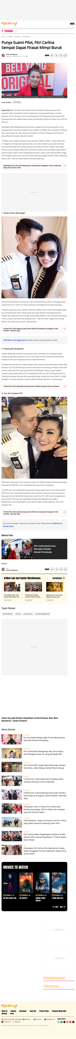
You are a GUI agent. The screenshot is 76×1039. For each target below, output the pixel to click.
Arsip (12, 1013)
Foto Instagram (7, 614)
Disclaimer (23, 1011)
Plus (25, 845)
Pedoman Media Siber (59, 1011)
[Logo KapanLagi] (9, 23)
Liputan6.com (7, 1019)
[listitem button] (61, 55)
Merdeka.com (49, 1019)
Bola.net (26, 1019)
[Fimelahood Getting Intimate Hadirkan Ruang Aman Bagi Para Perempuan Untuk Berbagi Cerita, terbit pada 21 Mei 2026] (33, 591)
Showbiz (9, 36)
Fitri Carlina (26, 36)
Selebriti (17, 36)
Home (3, 36)
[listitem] (16, 30)
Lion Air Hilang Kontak (42, 614)
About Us (4, 1011)
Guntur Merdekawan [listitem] (12, 54)
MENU (72, 23)
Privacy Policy (44, 1011)
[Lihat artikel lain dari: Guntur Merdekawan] (58, 578)
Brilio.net (16, 1022)
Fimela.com (6, 1022)
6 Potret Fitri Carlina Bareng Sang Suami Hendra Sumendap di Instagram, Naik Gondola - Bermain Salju (30, 330)
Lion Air (18, 614)
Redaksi (13, 1011)
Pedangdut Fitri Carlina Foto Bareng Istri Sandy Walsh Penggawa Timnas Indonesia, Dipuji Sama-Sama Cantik (32, 167)
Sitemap (4, 1013)
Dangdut (27, 735)
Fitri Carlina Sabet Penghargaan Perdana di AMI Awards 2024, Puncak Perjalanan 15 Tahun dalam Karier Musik (45, 837)
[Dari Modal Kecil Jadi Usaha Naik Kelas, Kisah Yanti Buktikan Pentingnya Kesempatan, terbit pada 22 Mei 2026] (12, 591)
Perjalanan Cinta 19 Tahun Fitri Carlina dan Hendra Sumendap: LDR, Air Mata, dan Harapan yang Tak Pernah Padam (44, 809)
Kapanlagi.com (17, 1019)
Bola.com (37, 1019)
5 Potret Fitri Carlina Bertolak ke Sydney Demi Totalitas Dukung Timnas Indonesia (31, 386)
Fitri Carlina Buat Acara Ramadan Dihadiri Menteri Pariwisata (45, 549)
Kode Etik (33, 1011)
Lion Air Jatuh (28, 614)
